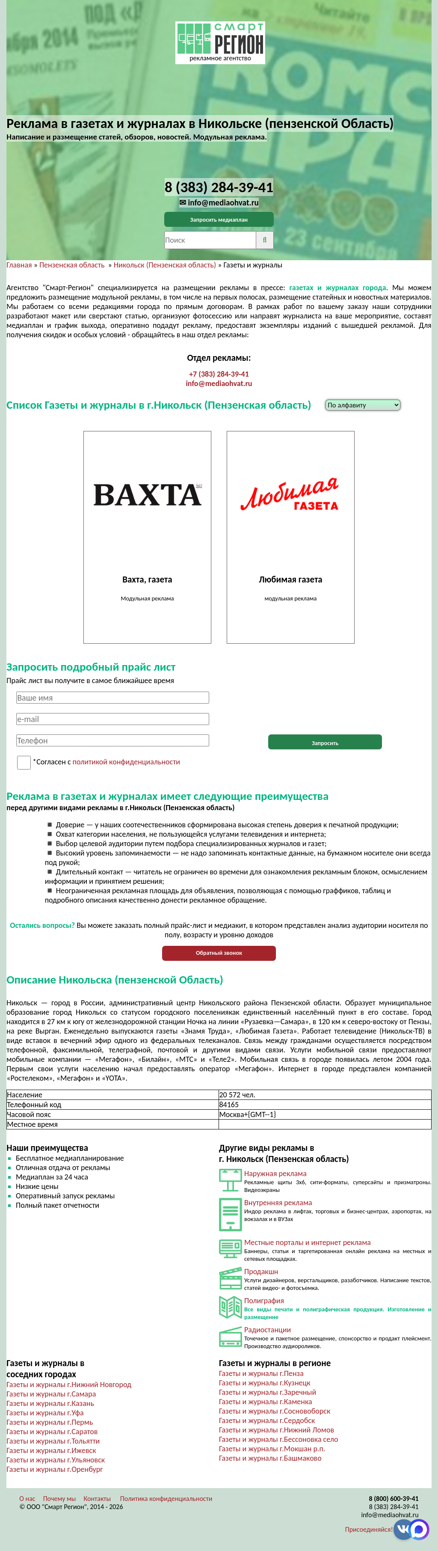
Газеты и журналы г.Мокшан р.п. (272, 1448)
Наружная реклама (275, 1173)
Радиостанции (267, 1329)
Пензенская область (71, 265)
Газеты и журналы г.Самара (51, 1394)
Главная (19, 265)
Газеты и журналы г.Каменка (265, 1401)
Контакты (97, 1499)
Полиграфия (264, 1300)
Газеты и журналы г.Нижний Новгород (68, 1384)
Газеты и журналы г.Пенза (261, 1373)
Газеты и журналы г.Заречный (267, 1392)
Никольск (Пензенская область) (165, 265)
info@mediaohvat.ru (219, 383)
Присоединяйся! (369, 1529)
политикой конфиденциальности (126, 762)
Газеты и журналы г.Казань (50, 1403)
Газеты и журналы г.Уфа (44, 1412)
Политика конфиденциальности (166, 1499)
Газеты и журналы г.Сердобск (267, 1420)
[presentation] (325, 708)
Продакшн (261, 1271)
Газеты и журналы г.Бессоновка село (278, 1439)
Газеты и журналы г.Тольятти (53, 1441)
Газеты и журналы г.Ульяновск (55, 1460)
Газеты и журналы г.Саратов (52, 1431)
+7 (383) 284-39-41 (219, 374)
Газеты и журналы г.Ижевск (51, 1450)
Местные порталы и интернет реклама (307, 1242)
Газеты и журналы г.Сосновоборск (274, 1411)
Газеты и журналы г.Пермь (49, 1422)
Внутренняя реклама (278, 1202)
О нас (27, 1499)
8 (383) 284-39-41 (394, 1507)
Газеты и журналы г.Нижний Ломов (276, 1430)
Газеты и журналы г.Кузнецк (265, 1383)
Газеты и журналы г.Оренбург (54, 1469)
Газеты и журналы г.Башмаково (270, 1458)
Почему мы (59, 1499)
